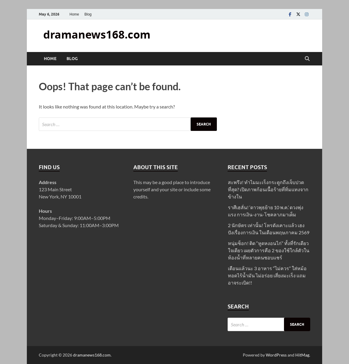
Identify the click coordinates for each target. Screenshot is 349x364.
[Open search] (307, 59)
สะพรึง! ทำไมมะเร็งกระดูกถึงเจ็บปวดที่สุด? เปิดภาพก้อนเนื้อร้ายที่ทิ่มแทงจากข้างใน (268, 189)
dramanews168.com (96, 34)
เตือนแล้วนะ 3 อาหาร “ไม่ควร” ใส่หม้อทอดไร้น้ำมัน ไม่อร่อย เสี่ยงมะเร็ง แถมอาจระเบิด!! (267, 275)
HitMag (302, 354)
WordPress (276, 354)
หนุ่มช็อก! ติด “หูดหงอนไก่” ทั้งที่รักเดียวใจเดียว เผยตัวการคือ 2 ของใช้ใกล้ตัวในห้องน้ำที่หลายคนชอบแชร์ (268, 250)
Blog (88, 14)
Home (74, 14)
